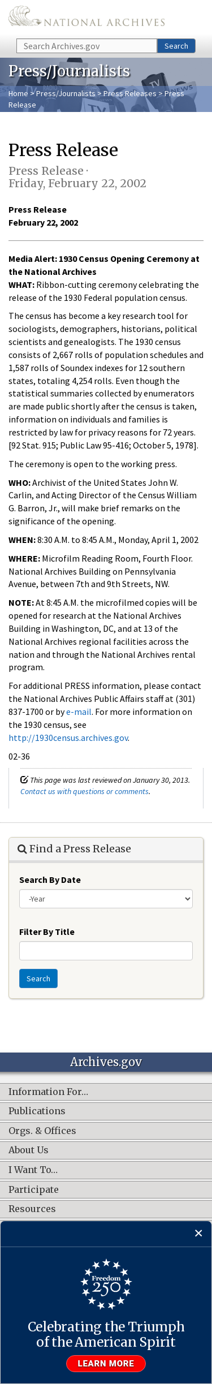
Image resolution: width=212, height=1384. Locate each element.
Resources (32, 1209)
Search (176, 46)
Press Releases (130, 93)
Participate (33, 1190)
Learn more (106, 1364)
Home (18, 93)
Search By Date (50, 879)
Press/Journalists (66, 93)
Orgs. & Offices (42, 1131)
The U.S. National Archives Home (86, 18)
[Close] (199, 1234)
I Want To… (33, 1170)
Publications (37, 1111)
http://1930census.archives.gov (68, 737)
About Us (28, 1150)
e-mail (79, 711)
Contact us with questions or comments (84, 791)
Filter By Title (47, 931)
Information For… (48, 1092)
